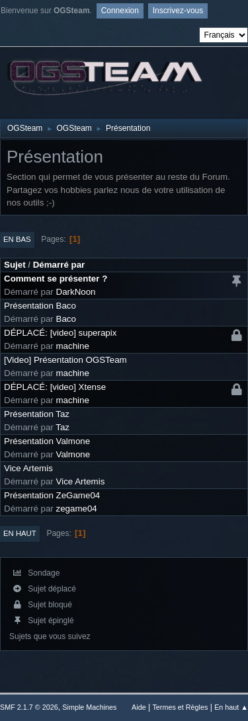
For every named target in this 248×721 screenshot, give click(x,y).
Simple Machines (89, 707)
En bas (17, 239)
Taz (62, 427)
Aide (139, 707)
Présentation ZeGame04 (52, 495)
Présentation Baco (40, 306)
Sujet (15, 265)
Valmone (73, 454)
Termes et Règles (180, 707)
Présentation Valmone (47, 441)
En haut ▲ (231, 707)
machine (72, 346)
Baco (66, 319)
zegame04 (76, 508)
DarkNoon (76, 292)
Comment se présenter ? (55, 279)
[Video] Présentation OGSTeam (65, 360)
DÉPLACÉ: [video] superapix (60, 333)
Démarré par (59, 265)
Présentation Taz (36, 414)
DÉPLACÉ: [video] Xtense (55, 387)
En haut (19, 533)
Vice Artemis (28, 468)
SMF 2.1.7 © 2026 (29, 707)
